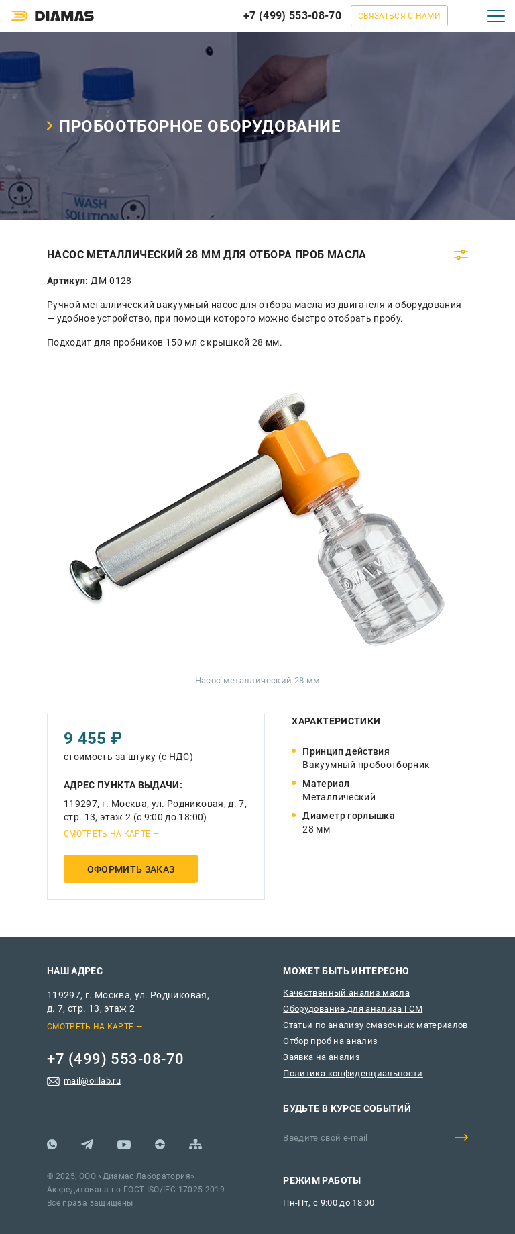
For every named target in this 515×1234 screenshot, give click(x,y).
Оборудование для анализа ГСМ (352, 1009)
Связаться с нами (399, 16)
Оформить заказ (131, 869)
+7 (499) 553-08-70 (292, 15)
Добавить (461, 1137)
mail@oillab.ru (92, 1081)
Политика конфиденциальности (352, 1073)
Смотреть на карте (107, 834)
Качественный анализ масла (346, 993)
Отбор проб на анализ (330, 1041)
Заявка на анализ (321, 1057)
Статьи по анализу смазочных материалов (375, 1025)
